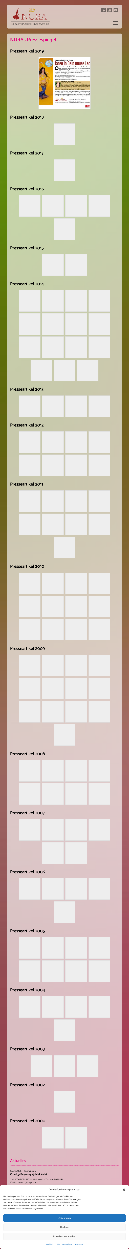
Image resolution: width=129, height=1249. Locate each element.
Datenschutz (66, 1244)
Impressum (78, 1244)
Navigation (115, 23)
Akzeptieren (64, 1218)
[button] (124, 1189)
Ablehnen (64, 1227)
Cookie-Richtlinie (53, 1244)
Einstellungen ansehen (64, 1236)
